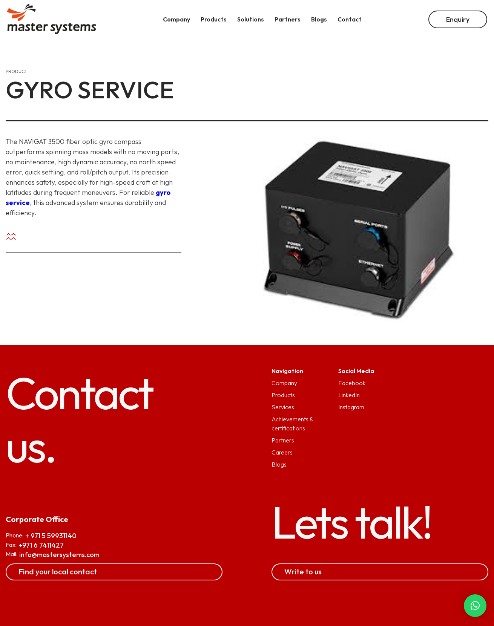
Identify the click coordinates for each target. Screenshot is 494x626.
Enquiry (457, 19)
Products (283, 395)
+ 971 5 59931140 (51, 535)
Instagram (351, 407)
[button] (475, 605)
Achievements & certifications (292, 423)
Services (283, 407)
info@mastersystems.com (59, 554)
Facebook (351, 383)
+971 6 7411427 (41, 545)
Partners (283, 440)
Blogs (279, 464)
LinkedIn (349, 395)
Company (284, 383)
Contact (350, 19)
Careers (282, 452)
